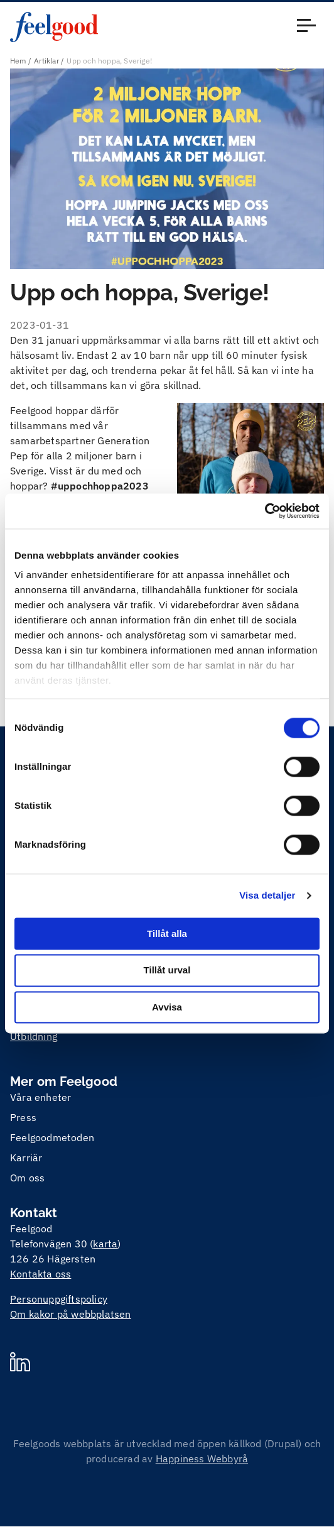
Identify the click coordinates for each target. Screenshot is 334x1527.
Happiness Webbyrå (202, 1458)
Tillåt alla (167, 933)
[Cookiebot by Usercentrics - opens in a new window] (265, 511)
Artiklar (46, 60)
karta (105, 1243)
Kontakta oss (40, 1273)
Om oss (27, 1177)
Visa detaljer (267, 895)
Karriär (26, 1157)
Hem (18, 60)
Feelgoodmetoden (52, 1137)
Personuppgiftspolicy (58, 1299)
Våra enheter (40, 1097)
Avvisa (167, 1007)
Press (23, 1117)
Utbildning (33, 1036)
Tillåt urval (167, 970)
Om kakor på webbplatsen (70, 1314)
